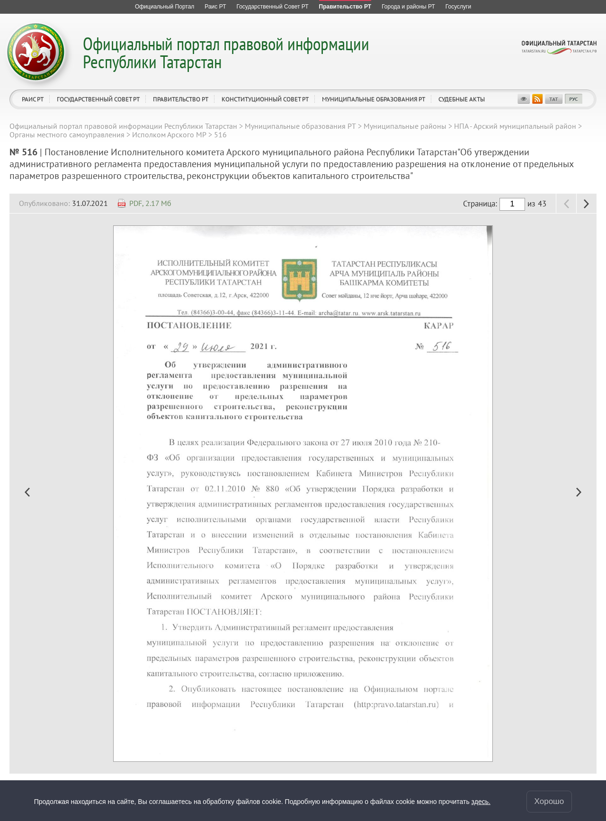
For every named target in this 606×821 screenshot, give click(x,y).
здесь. (481, 801)
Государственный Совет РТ (98, 99)
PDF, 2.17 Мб (150, 203)
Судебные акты (461, 99)
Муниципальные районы (405, 126)
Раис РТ (33, 99)
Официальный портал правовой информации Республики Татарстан (226, 52)
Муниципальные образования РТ (373, 99)
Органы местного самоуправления (67, 134)
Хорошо (549, 801)
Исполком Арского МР (169, 134)
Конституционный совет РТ (265, 99)
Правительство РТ (180, 99)
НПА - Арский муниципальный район (515, 126)
